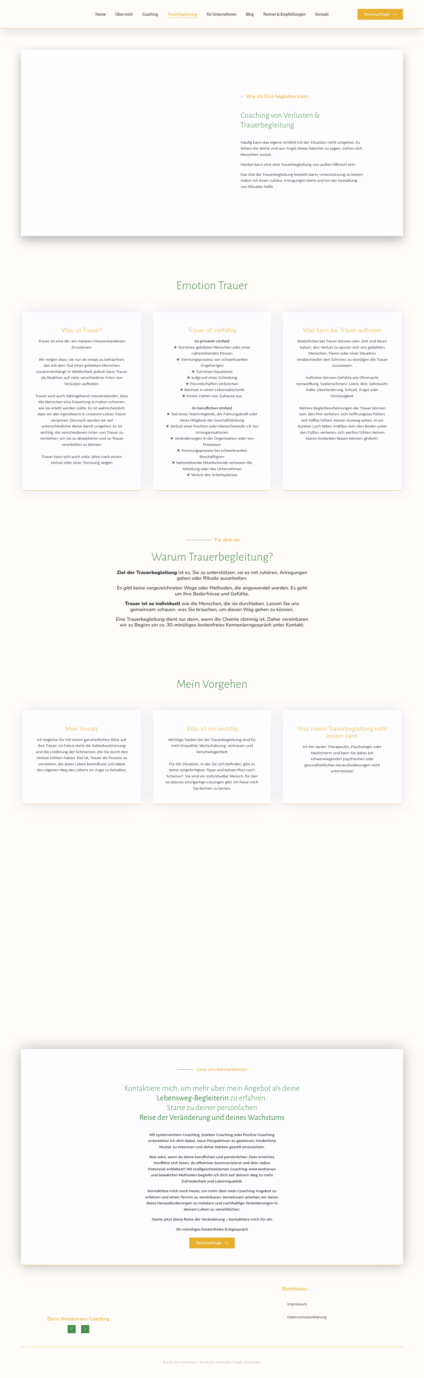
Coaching (150, 14)
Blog (250, 14)
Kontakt (322, 14)
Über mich (124, 14)
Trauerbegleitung (182, 14)
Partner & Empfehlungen (284, 14)
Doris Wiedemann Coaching (78, 1319)
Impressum (297, 1304)
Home (100, 14)
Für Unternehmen (222, 14)
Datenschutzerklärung (307, 1317)
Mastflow (255, 1362)
